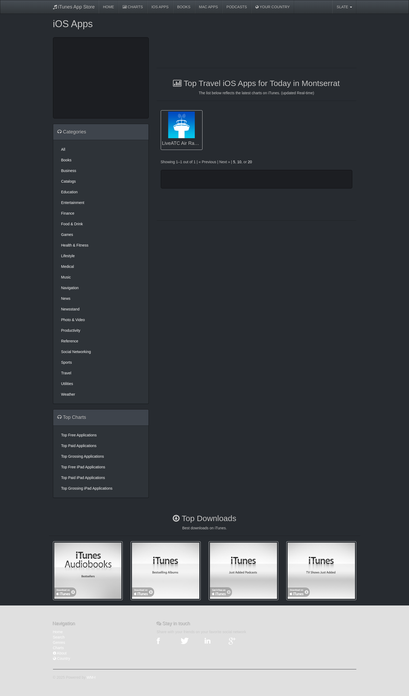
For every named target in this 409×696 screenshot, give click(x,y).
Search (59, 637)
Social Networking (76, 352)
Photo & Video (73, 320)
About (60, 653)
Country (61, 658)
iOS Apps (160, 7)
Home (108, 7)
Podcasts (236, 7)
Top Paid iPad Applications (83, 478)
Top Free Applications (79, 435)
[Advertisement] (101, 77)
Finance (68, 213)
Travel (66, 373)
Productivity (70, 330)
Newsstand (70, 309)
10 (239, 162)
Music (66, 277)
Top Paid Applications (79, 446)
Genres (59, 642)
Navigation (70, 288)
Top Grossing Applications (82, 456)
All (63, 149)
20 (250, 162)
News (66, 298)
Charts (133, 7)
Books (184, 7)
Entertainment (72, 202)
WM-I (91, 677)
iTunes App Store (74, 7)
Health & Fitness (75, 245)
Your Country (272, 7)
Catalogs (68, 181)
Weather (68, 394)
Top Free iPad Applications (83, 467)
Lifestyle (68, 256)
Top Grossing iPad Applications (87, 488)
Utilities (67, 384)
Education (69, 192)
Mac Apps (208, 7)
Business (68, 171)
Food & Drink (72, 224)
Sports (66, 362)
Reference (70, 341)
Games (67, 234)
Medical (67, 266)
